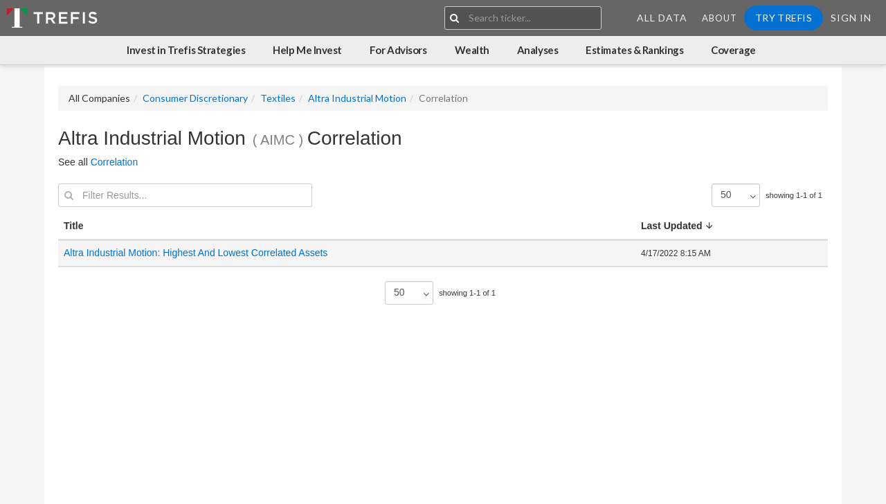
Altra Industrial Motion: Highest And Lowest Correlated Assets (197, 252)
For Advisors (398, 50)
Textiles (278, 98)
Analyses (537, 50)
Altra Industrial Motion (357, 98)
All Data (662, 18)
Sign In (851, 18)
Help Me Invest (307, 50)
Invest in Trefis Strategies (186, 50)
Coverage (733, 50)
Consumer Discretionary (195, 98)
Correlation (114, 162)
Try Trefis (783, 18)
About (719, 18)
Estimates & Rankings (634, 50)
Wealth (472, 50)
